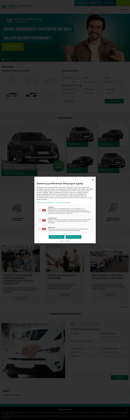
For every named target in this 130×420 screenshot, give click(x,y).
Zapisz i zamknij (65, 241)
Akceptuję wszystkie (56, 237)
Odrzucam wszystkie (73, 237)
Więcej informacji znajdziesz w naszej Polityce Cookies (54, 202)
